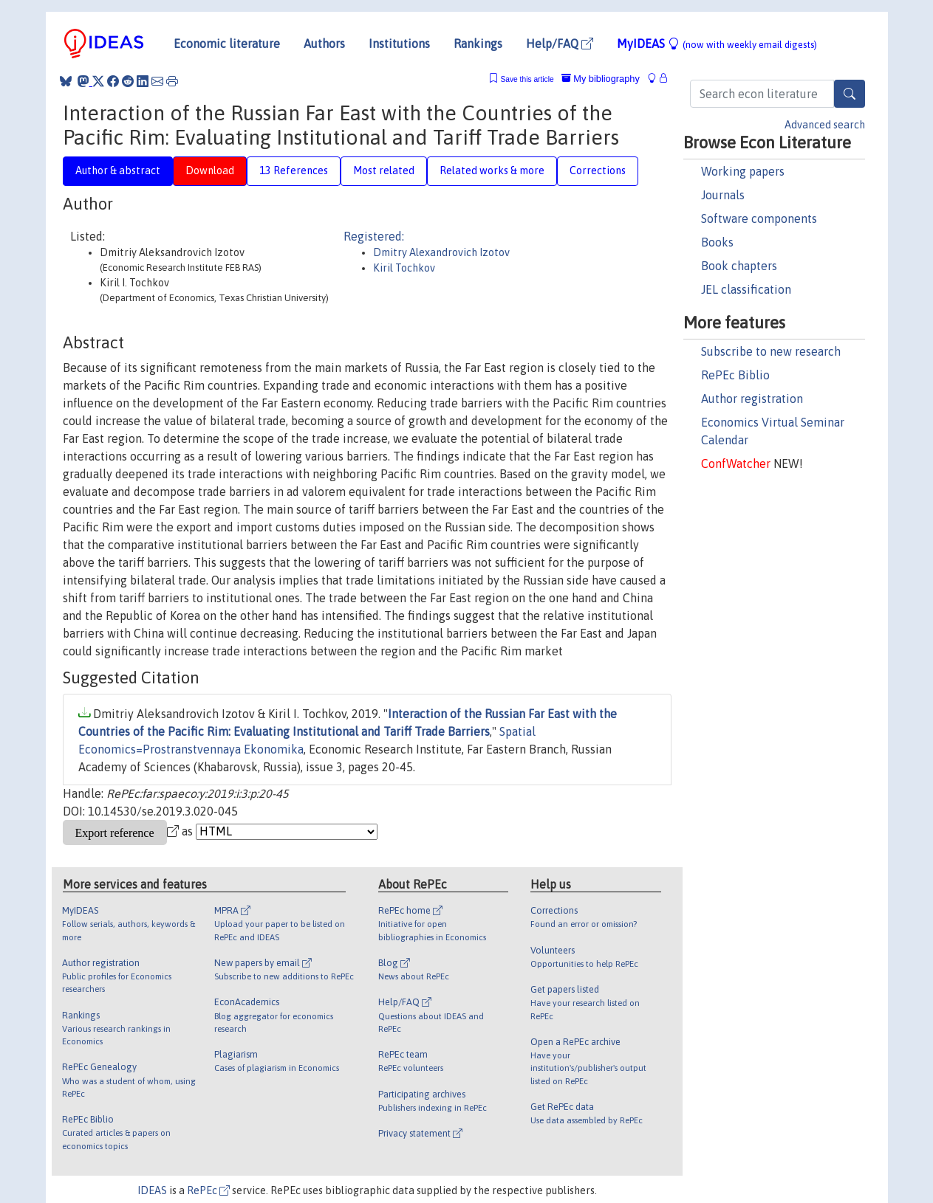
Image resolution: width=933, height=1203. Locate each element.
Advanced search (825, 125)
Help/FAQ (559, 43)
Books (717, 242)
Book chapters (739, 265)
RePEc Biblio (735, 375)
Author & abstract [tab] (117, 170)
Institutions (399, 43)
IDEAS (152, 1190)
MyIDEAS (717, 43)
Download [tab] (209, 170)
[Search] (849, 94)
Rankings (478, 43)
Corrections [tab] (598, 170)
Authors (324, 43)
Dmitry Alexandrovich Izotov (441, 252)
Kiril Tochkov (404, 268)
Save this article (526, 79)
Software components (759, 218)
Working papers (743, 171)
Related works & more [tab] (492, 170)
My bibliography (600, 78)
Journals (723, 194)
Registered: (374, 236)
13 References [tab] (293, 170)
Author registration (752, 398)
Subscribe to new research (771, 351)
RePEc (208, 1190)
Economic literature (227, 43)
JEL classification (746, 289)
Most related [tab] (383, 170)
